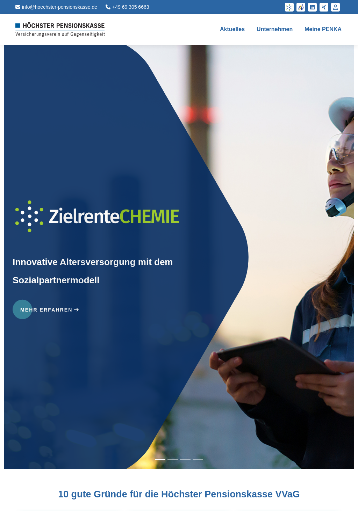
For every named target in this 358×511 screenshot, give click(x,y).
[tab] (160, 459)
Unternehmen (275, 29)
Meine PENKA (323, 29)
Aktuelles (232, 29)
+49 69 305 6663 (127, 7)
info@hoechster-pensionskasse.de (56, 7)
